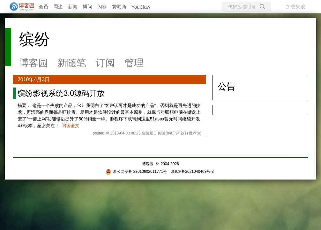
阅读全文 (70, 125)
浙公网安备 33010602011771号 (136, 171)
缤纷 (34, 39)
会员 (43, 6)
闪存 (102, 6)
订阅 (105, 62)
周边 (58, 6)
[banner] (19, 6)
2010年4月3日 (34, 79)
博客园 (33, 62)
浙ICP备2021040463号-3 (192, 171)
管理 (134, 62)
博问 (87, 6)
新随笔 (71, 62)
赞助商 (119, 6)
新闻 (73, 6)
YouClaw (140, 7)
